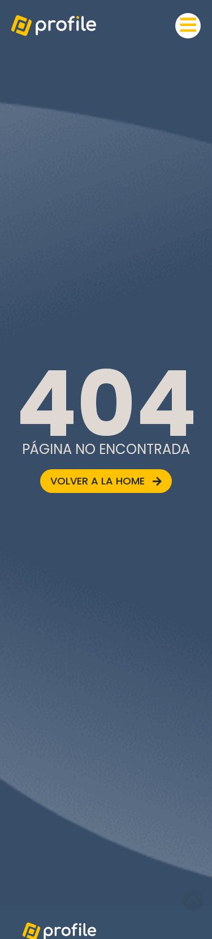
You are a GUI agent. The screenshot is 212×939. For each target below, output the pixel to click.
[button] (188, 25)
